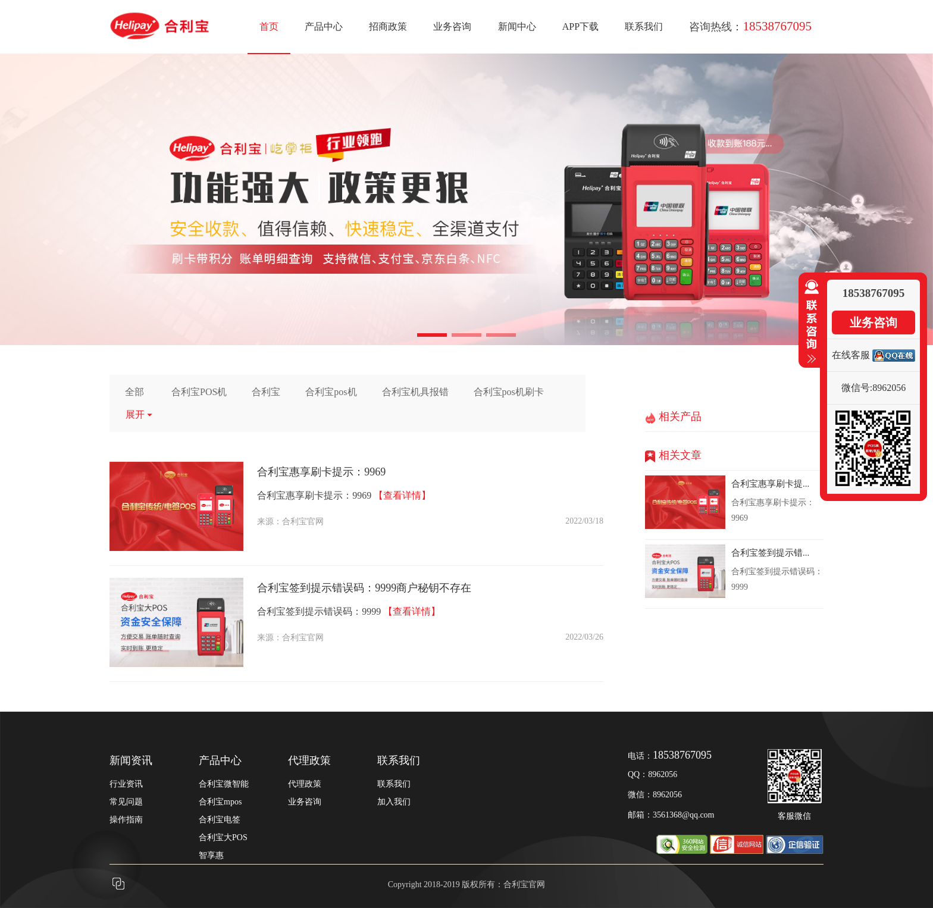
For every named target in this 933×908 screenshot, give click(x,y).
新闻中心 (517, 26)
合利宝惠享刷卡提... (770, 484)
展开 (140, 414)
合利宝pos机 (330, 392)
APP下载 (580, 26)
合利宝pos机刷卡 (509, 392)
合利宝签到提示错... (770, 553)
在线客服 (851, 355)
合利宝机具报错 (415, 392)
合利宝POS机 (199, 392)
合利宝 (266, 392)
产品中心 (324, 26)
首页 (268, 26)
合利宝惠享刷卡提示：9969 (321, 472)
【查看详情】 (402, 495)
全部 (134, 392)
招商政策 (388, 26)
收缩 (809, 321)
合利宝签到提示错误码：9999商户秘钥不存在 (364, 588)
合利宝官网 (303, 521)
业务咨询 (452, 26)
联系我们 (644, 26)
